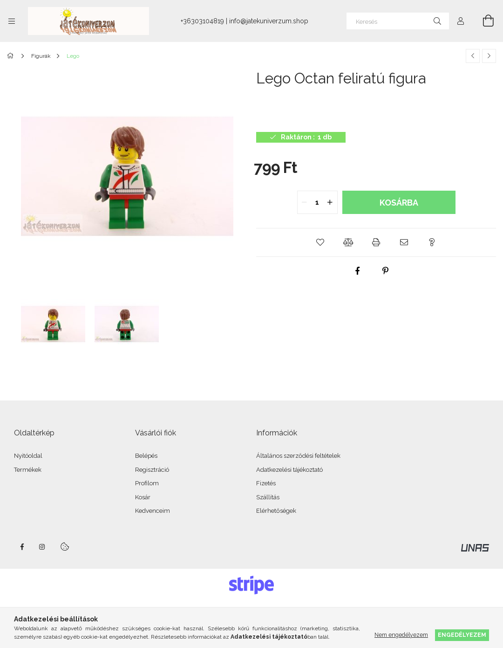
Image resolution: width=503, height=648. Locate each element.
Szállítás (267, 497)
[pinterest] (385, 271)
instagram (42, 547)
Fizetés (266, 483)
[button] (320, 242)
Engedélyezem (462, 634)
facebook (22, 547)
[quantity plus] (330, 202)
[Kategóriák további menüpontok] (11, 21)
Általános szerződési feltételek (298, 455)
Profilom (147, 483)
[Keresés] (398, 21)
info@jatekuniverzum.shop (268, 21)
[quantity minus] (305, 202)
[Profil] (460, 21)
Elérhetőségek (276, 510)
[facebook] (357, 271)
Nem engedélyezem (401, 634)
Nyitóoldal (28, 455)
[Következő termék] (489, 56)
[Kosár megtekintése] (483, 21)
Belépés (146, 455)
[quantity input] (317, 202)
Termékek (27, 469)
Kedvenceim (152, 510)
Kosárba (399, 202)
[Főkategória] (12, 56)
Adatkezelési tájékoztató (289, 469)
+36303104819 (202, 21)
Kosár (142, 497)
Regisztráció (152, 469)
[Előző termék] (473, 56)
